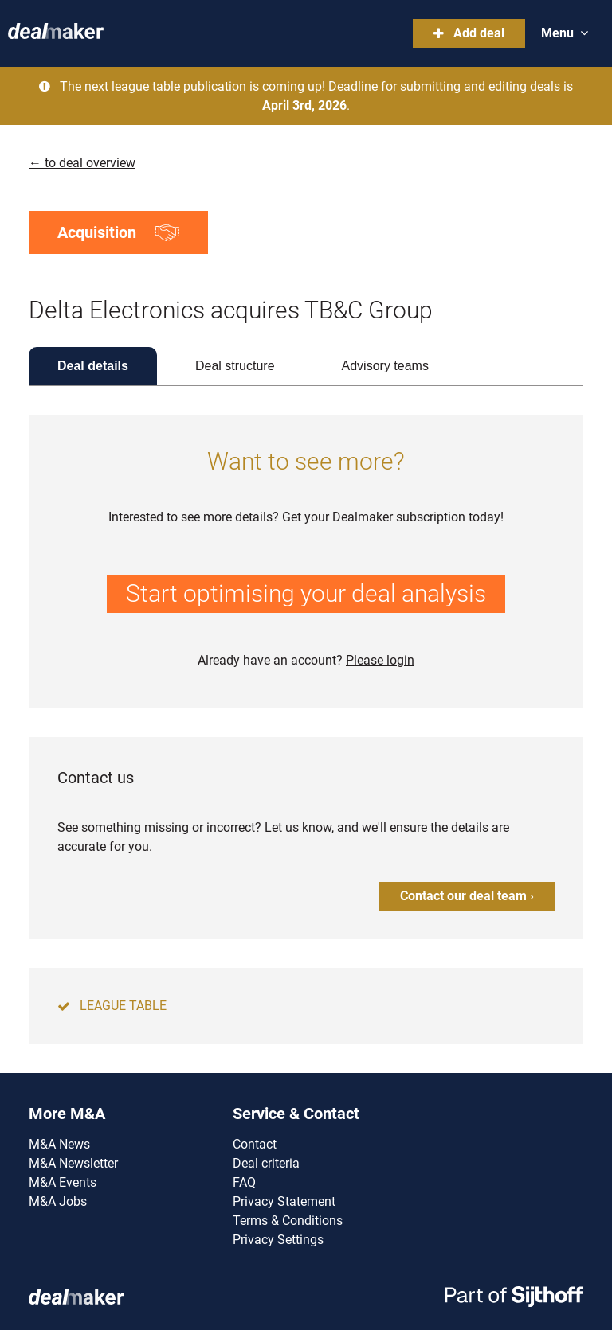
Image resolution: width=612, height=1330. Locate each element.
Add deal (469, 33)
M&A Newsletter (73, 1163)
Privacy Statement (284, 1201)
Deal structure (235, 365)
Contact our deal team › (467, 895)
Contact (255, 1144)
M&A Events (62, 1182)
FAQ (244, 1182)
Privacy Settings (278, 1239)
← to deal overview (82, 162)
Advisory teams (385, 365)
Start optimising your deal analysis (306, 593)
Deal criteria (266, 1163)
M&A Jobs (58, 1201)
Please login (380, 660)
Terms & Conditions (288, 1220)
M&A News (59, 1144)
